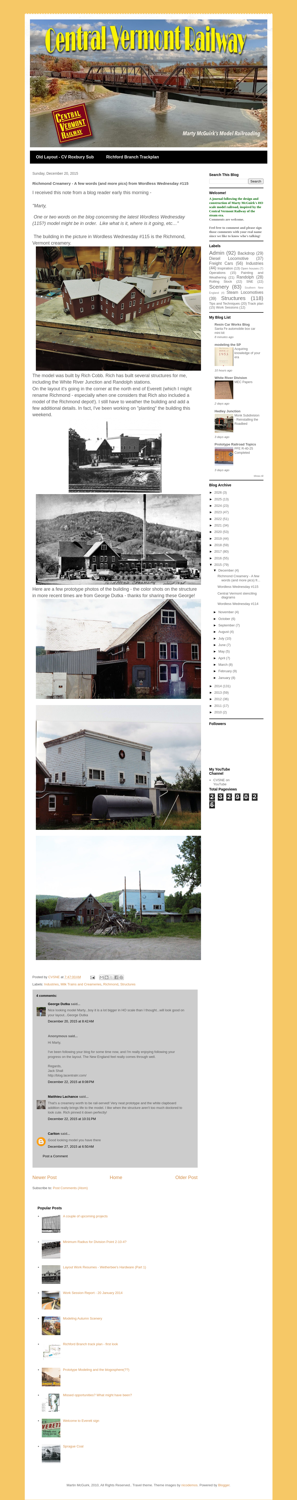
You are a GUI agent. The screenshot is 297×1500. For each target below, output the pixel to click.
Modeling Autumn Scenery (82, 1318)
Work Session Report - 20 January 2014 (93, 1293)
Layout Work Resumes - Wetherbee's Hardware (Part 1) (104, 1267)
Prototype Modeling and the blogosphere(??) (96, 1370)
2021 (218, 525)
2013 (218, 692)
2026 (218, 492)
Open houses (250, 268)
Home (116, 1177)
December (226, 570)
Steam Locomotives (245, 292)
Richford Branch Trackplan (132, 157)
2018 (218, 545)
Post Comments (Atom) (70, 1188)
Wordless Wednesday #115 (238, 587)
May (222, 651)
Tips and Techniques (224, 303)
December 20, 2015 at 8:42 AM (71, 1021)
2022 (218, 519)
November (226, 612)
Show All (258, 475)
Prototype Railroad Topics (235, 444)
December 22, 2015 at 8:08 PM (71, 1082)
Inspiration (225, 268)
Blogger (223, 1485)
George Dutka (59, 1004)
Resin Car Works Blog (232, 324)
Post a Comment (55, 1156)
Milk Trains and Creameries (81, 984)
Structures (127, 984)
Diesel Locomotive (229, 258)
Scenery (219, 287)
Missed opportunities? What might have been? (97, 1395)
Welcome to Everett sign (81, 1421)
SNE (249, 281)
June (222, 645)
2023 (218, 512)
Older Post (186, 1177)
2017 (218, 551)
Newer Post (45, 1177)
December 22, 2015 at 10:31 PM (72, 1119)
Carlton (54, 1134)
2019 (218, 538)
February (225, 671)
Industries (51, 984)
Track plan (255, 303)
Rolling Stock (220, 281)
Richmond (110, 984)
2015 (218, 565)
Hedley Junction (227, 411)
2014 (218, 686)
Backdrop (246, 253)
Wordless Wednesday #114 (238, 604)
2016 (218, 558)
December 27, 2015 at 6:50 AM (71, 1146)
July (221, 638)
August (224, 632)
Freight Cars (221, 263)
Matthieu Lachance (63, 1097)
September (227, 625)
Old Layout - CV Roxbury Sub (65, 157)
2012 (218, 699)
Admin (216, 253)
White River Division (231, 378)
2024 (218, 506)
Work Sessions (227, 307)
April (222, 658)
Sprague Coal (73, 1446)
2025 (218, 499)
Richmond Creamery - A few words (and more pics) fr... (239, 578)
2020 (218, 532)
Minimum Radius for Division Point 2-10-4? (94, 1242)
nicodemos (189, 1485)
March (223, 665)
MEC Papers (244, 382)
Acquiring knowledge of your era (247, 353)
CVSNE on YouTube (221, 782)
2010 (218, 712)
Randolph (245, 277)
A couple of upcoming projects (85, 1216)
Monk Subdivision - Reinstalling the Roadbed (247, 420)
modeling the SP (228, 345)
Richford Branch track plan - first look (90, 1344)
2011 (218, 706)
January (224, 678)
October (224, 619)
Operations (217, 273)
